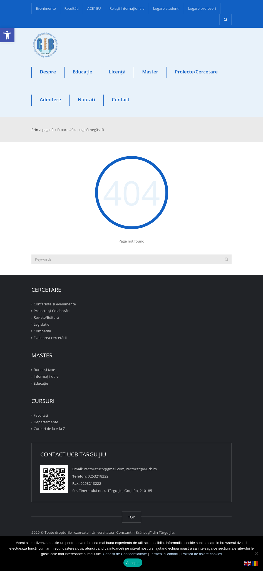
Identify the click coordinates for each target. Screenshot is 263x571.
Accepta (133, 563)
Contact (121, 99)
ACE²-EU (94, 8)
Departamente (46, 421)
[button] (7, 35)
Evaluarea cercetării (50, 337)
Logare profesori (202, 8)
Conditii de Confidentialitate (125, 554)
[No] (256, 553)
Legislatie (41, 324)
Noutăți (86, 99)
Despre (48, 71)
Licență (117, 71)
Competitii (42, 330)
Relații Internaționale (127, 8)
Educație (82, 71)
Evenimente (46, 8)
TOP (131, 517)
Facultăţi (71, 8)
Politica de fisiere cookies (202, 554)
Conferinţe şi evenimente (55, 303)
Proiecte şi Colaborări (52, 310)
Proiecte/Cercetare (196, 71)
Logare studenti (166, 8)
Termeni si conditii (164, 554)
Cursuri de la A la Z (49, 428)
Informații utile (46, 376)
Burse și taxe (44, 369)
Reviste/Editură (46, 317)
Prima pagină (42, 129)
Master (150, 71)
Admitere (50, 99)
